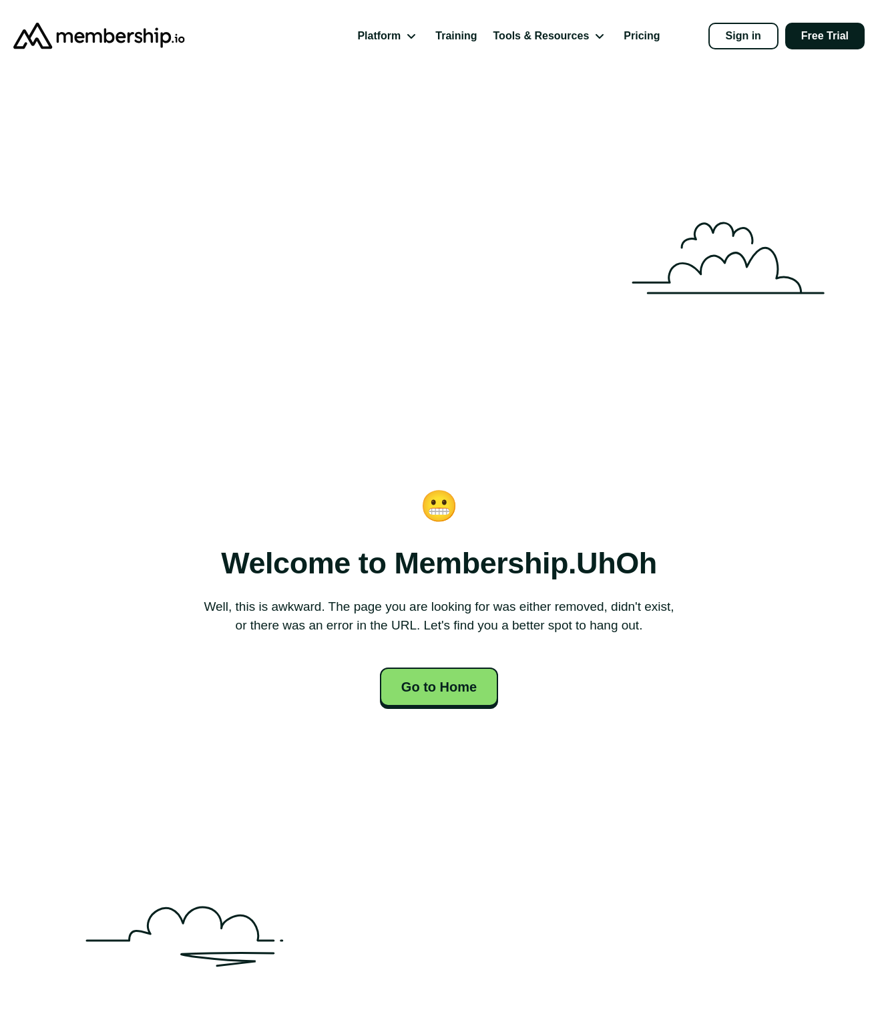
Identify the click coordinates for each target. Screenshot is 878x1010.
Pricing (642, 35)
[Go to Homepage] (80, 36)
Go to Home (439, 687)
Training (456, 35)
